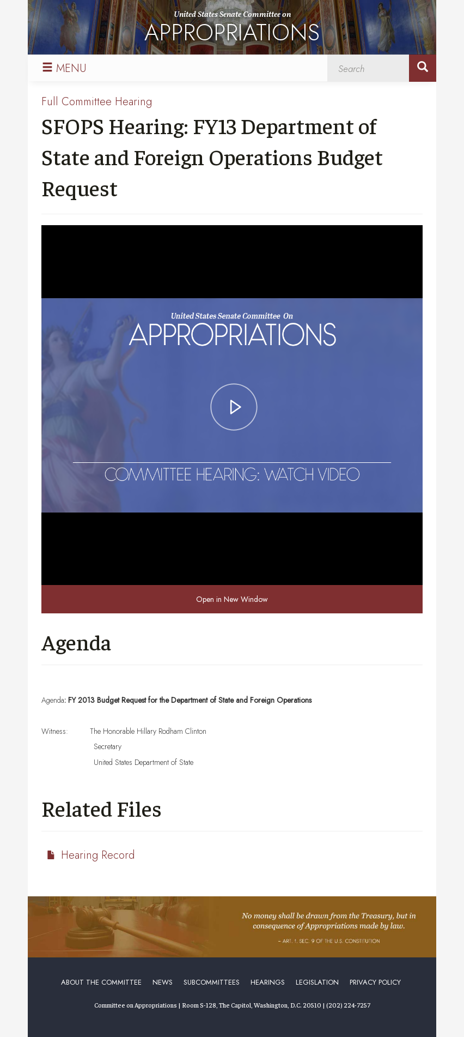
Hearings (268, 982)
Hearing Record (98, 855)
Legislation (317, 982)
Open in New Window (232, 599)
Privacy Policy (375, 982)
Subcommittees (212, 982)
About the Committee (101, 982)
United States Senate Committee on (232, 29)
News (162, 982)
